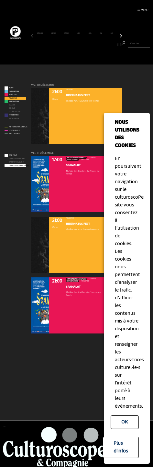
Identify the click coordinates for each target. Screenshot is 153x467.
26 (105, 45)
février (66, 33)
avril (90, 33)
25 (103, 45)
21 (91, 45)
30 (117, 45)
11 (61, 45)
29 (115, 45)
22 (94, 45)
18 (82, 45)
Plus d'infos (121, 447)
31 (120, 45)
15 (73, 45)
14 (70, 45)
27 (109, 45)
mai (101, 33)
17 (79, 45)
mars (78, 33)
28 (112, 45)
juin (112, 33)
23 (97, 45)
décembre (40, 33)
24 (100, 45)
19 (85, 45)
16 (76, 45)
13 (67, 45)
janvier (53, 33)
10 (58, 45)
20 (88, 45)
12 (64, 45)
